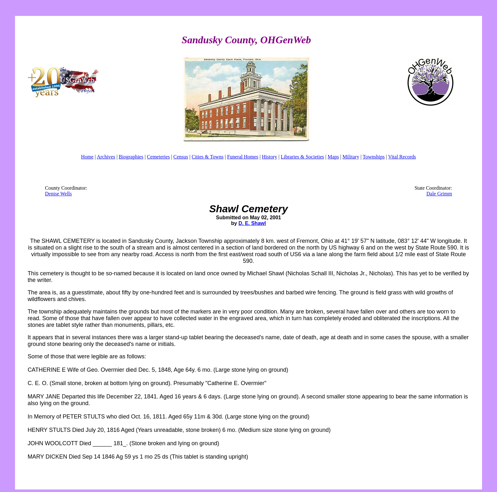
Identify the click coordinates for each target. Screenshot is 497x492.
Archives (106, 156)
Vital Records (402, 156)
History (269, 156)
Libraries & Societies (302, 156)
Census (181, 156)
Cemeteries (158, 156)
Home (87, 156)
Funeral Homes (242, 156)
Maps (333, 156)
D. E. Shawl (252, 223)
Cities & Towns (208, 156)
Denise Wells (58, 193)
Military (351, 156)
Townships (374, 156)
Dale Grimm (439, 193)
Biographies (131, 156)
